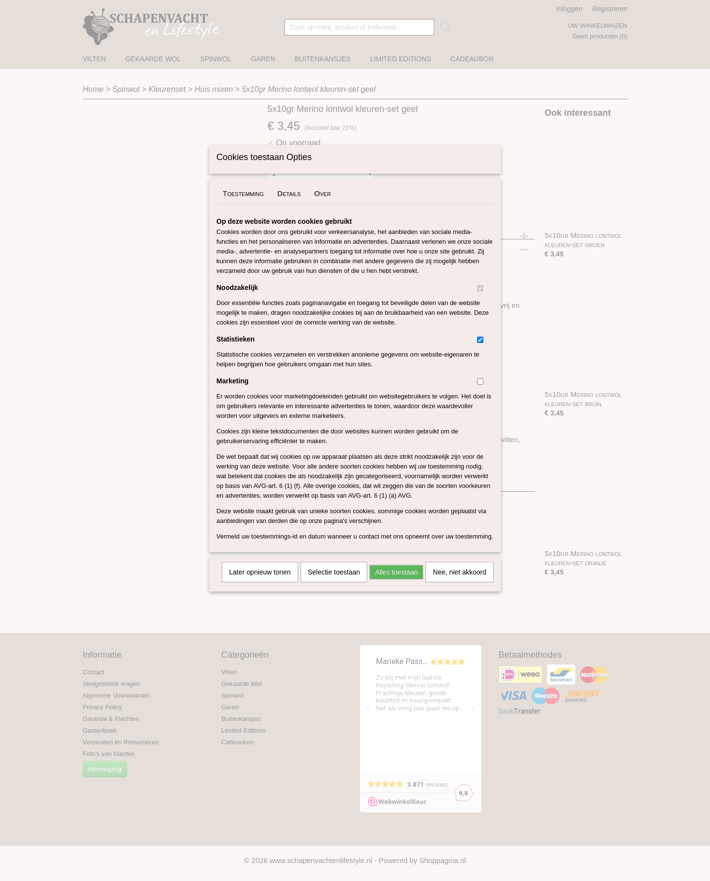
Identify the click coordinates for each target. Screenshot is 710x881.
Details (289, 206)
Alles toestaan (396, 585)
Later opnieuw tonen (260, 585)
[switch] (480, 301)
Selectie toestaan (334, 585)
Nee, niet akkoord (459, 585)
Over (322, 206)
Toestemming (243, 206)
